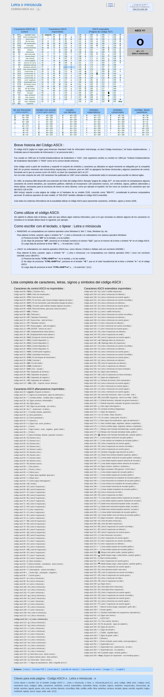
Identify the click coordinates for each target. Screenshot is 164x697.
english (110, 6)
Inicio (26, 669)
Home (110, 4)
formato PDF (38, 669)
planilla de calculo (70, 669)
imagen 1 (108, 669)
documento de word (91, 669)
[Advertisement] (80, 19)
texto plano (53, 669)
